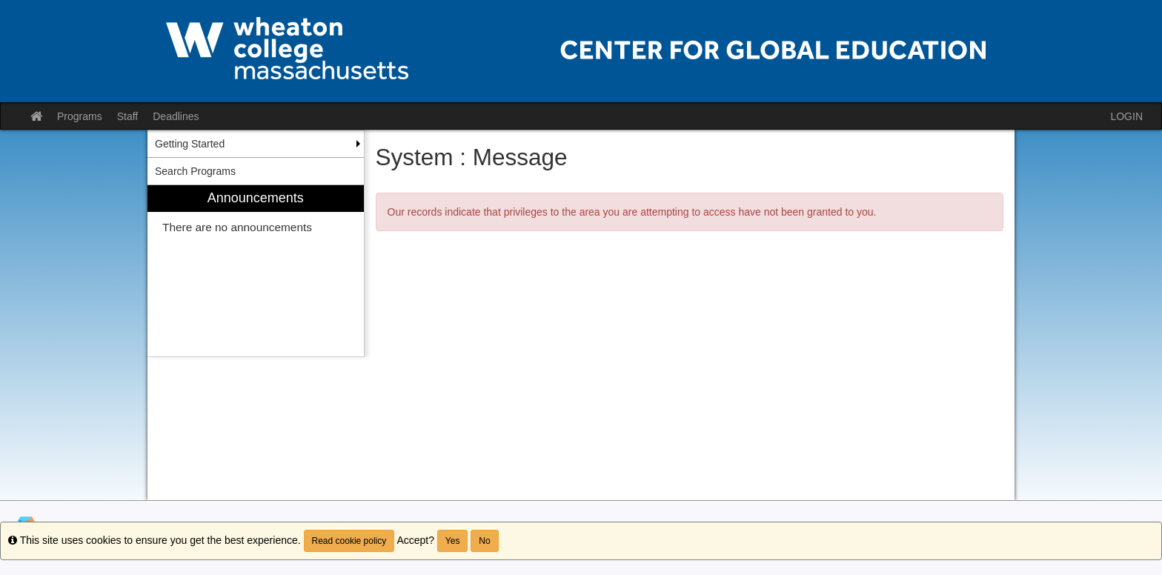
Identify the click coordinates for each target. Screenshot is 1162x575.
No (484, 541)
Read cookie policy (349, 541)
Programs (79, 116)
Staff (128, 116)
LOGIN (1126, 116)
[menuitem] (255, 270)
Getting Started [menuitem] (190, 144)
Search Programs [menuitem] (195, 171)
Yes (452, 541)
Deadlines (176, 116)
